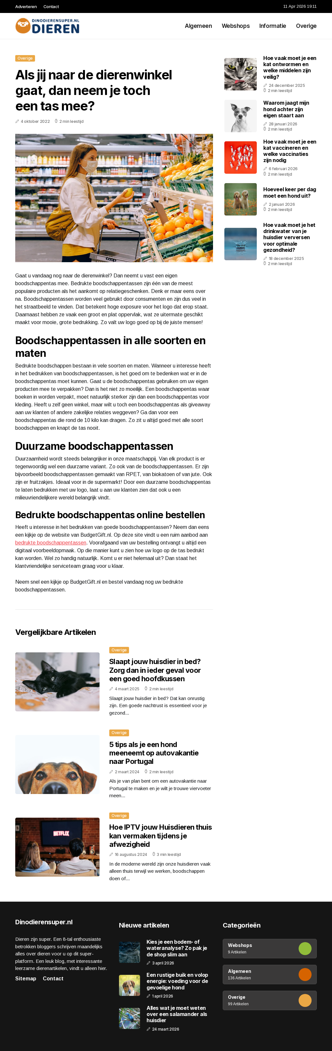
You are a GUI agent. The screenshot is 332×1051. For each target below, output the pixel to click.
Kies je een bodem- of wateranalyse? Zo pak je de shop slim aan (177, 948)
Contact (51, 6)
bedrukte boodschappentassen (50, 542)
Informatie (272, 26)
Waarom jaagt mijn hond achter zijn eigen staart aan (286, 108)
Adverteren (26, 6)
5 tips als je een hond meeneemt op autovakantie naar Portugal (154, 753)
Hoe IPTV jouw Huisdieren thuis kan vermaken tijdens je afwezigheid (160, 835)
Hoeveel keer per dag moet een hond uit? (289, 192)
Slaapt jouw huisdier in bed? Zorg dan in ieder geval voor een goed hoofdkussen (155, 670)
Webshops (236, 26)
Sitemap (25, 978)
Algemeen (198, 26)
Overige (306, 26)
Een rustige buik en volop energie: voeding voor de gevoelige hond (177, 981)
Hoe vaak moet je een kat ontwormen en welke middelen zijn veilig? (289, 67)
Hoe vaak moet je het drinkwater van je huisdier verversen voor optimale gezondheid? (289, 237)
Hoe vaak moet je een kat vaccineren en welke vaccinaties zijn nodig (289, 151)
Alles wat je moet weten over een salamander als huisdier (177, 1014)
